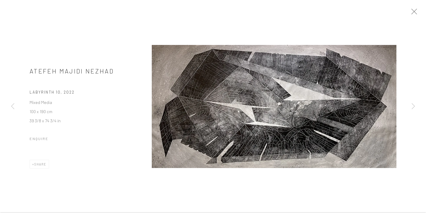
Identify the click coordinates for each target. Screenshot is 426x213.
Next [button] (413, 106)
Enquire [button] (39, 140)
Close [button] (415, 13)
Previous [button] (12, 106)
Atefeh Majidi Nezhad (72, 73)
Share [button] (40, 166)
